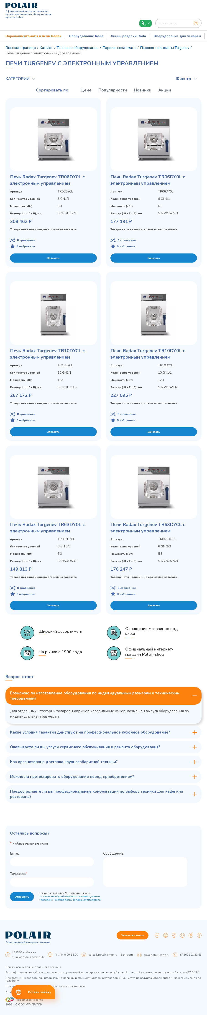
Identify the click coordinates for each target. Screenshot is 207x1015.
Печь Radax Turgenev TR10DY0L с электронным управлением (147, 354)
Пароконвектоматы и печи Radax (33, 36)
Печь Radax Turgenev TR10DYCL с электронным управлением (47, 354)
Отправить (22, 897)
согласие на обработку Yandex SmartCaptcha (71, 900)
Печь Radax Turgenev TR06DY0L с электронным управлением (47, 180)
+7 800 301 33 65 (191, 955)
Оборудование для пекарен (177, 36)
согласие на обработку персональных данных (69, 896)
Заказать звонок (132, 935)
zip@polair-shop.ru (156, 955)
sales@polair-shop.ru (102, 955)
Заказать (53, 258)
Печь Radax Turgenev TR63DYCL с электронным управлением (147, 527)
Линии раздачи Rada (128, 36)
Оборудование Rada (86, 36)
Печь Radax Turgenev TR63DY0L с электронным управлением (47, 527)
